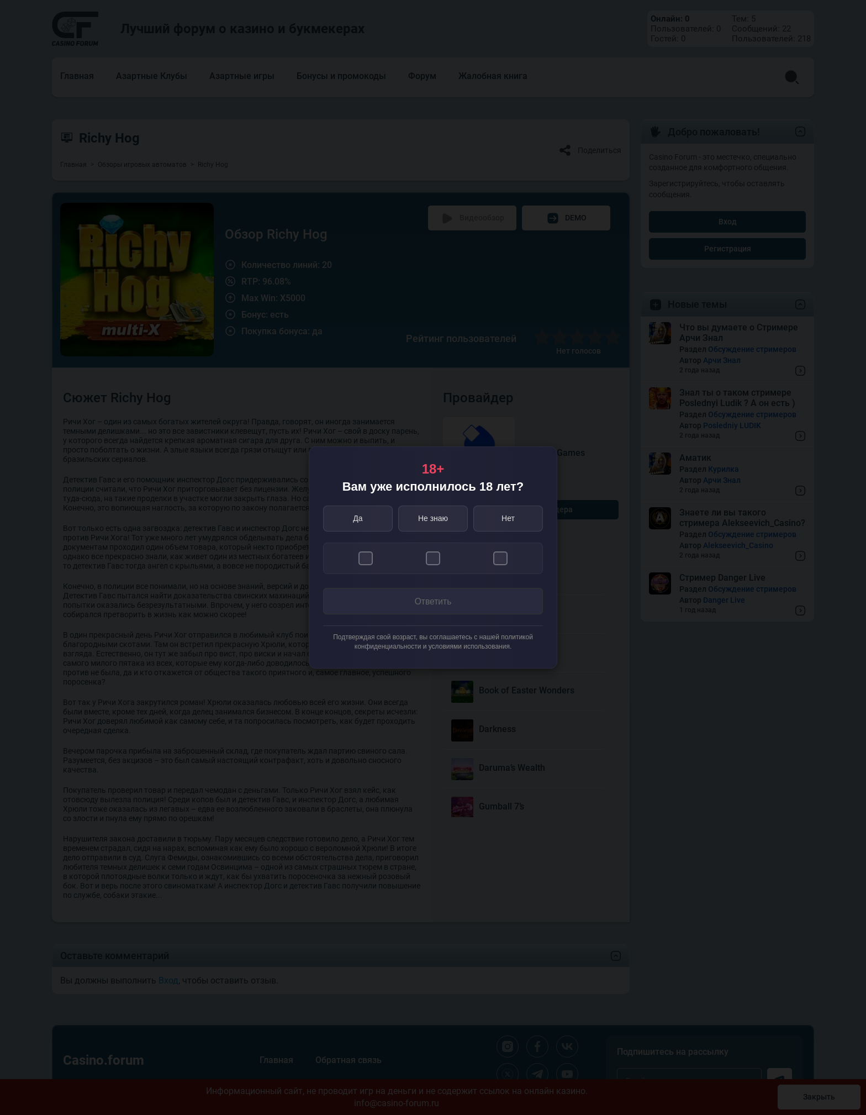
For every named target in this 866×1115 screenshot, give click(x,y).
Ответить (433, 602)
